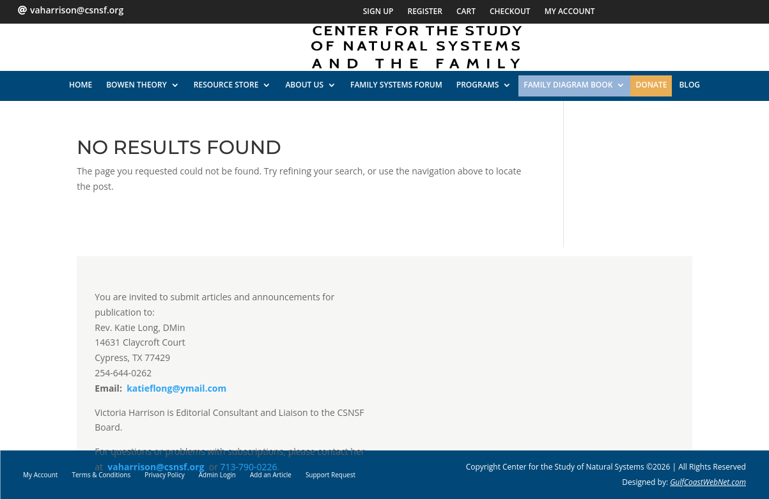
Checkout (510, 12)
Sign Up (378, 12)
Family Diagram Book (568, 84)
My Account (570, 12)
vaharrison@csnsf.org (155, 467)
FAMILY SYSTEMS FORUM (396, 84)
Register (424, 12)
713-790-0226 (249, 467)
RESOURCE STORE (226, 84)
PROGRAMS (477, 84)
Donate (651, 84)
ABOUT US (304, 84)
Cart (466, 12)
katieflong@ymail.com (176, 388)
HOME (80, 84)
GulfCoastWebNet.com (708, 482)
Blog (689, 84)
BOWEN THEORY (136, 84)
